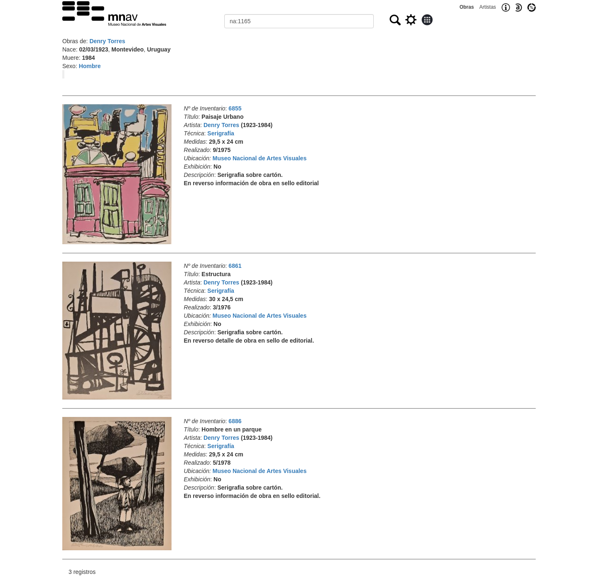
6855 (234, 108)
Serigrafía (220, 133)
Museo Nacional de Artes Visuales (259, 158)
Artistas (487, 7)
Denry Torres (107, 41)
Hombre (90, 66)
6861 (234, 265)
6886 (234, 421)
